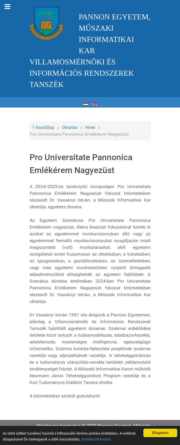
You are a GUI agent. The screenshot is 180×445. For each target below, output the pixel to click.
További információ (96, 439)
